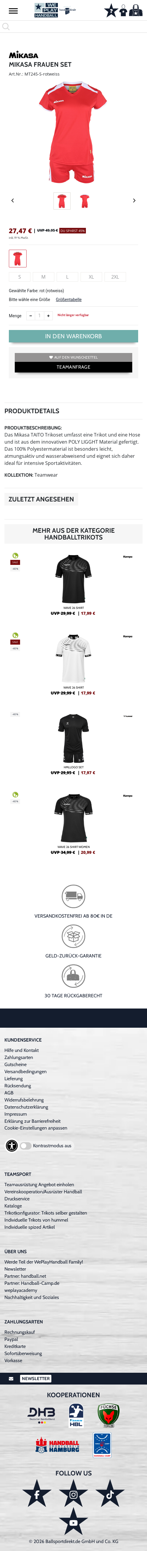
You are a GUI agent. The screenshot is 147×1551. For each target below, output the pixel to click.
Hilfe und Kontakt (21, 1050)
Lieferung (13, 1078)
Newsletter (15, 1269)
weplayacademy (20, 1290)
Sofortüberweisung (23, 1353)
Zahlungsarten (18, 1057)
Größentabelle (68, 299)
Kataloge (13, 1206)
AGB (9, 1093)
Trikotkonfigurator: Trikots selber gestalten (45, 1213)
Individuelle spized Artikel (29, 1227)
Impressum (15, 1114)
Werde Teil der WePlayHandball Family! (43, 1262)
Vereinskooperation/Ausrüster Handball (43, 1191)
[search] (73, 26)
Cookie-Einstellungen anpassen (35, 1128)
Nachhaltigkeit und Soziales (31, 1297)
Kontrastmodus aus (52, 1145)
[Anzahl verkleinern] (30, 315)
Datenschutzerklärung (26, 1107)
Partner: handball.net (25, 1276)
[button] (13, 10)
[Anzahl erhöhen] (48, 315)
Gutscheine (15, 1064)
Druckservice (17, 1199)
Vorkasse (13, 1360)
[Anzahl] (39, 315)
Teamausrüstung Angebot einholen (39, 1184)
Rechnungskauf (19, 1332)
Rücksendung (17, 1086)
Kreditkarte (15, 1346)
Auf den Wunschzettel (73, 357)
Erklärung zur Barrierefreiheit (32, 1121)
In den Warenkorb (73, 336)
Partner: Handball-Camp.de (31, 1283)
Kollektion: (18, 475)
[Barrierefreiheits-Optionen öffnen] (11, 1145)
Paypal (11, 1339)
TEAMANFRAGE (73, 367)
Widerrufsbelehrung (24, 1100)
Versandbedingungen (25, 1071)
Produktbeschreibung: (33, 428)
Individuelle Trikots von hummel (36, 1220)
